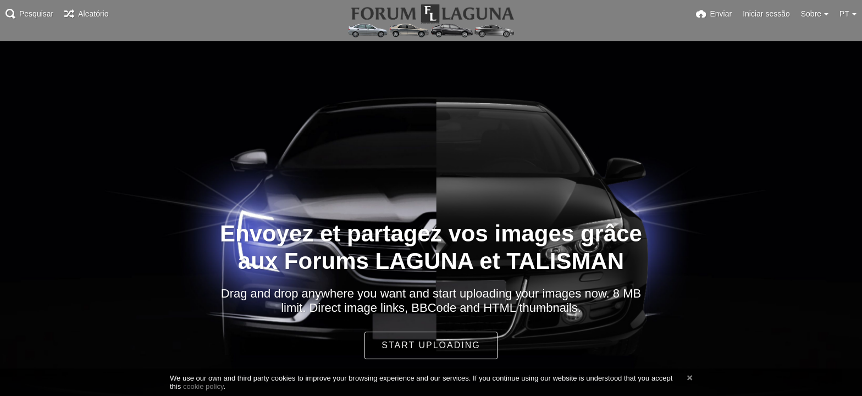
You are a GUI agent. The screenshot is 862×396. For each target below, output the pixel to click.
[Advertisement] (431, 56)
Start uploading (431, 345)
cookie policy (203, 386)
